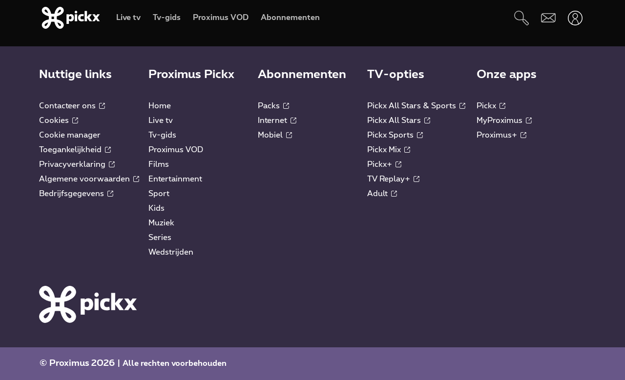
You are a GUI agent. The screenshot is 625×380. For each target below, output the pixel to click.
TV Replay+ (393, 179)
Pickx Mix (388, 150)
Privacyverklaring (77, 164)
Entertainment (175, 179)
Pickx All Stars (398, 120)
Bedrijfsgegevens (76, 194)
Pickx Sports (395, 135)
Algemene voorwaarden (89, 179)
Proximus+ (501, 135)
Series (159, 237)
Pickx (491, 106)
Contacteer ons (72, 106)
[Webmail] (548, 17)
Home (159, 106)
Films (158, 164)
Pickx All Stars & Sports (416, 106)
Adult (382, 194)
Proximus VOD (175, 150)
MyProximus (504, 120)
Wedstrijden (170, 252)
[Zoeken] (521, 17)
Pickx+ (384, 164)
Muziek (161, 223)
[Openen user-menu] (575, 17)
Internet (277, 120)
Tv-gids (162, 135)
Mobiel (275, 135)
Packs (273, 106)
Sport (158, 194)
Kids (156, 208)
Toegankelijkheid (75, 150)
